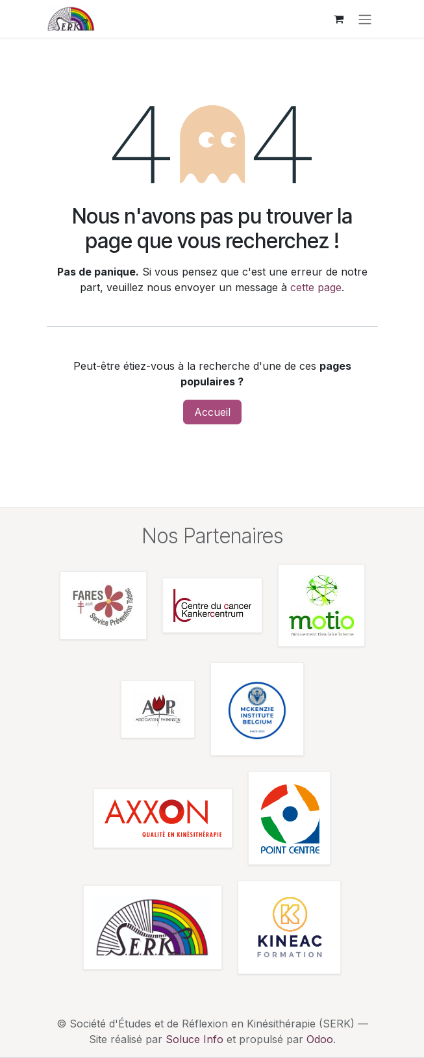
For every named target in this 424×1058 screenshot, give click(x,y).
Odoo (319, 1039)
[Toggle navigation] (365, 18)
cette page (316, 287)
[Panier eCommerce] (339, 19)
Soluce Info (194, 1039)
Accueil (212, 412)
